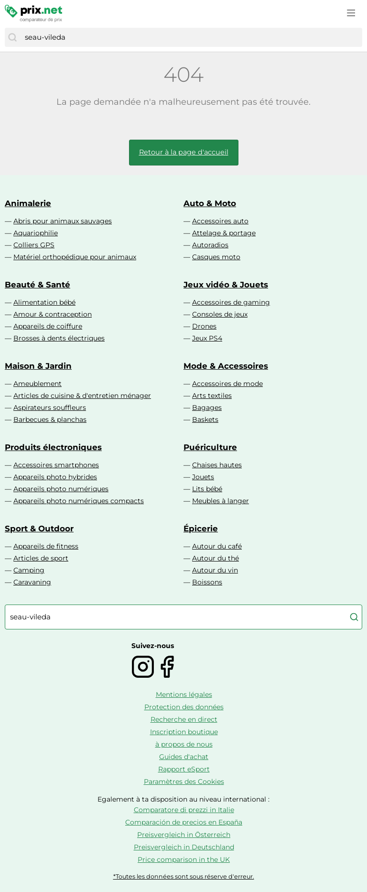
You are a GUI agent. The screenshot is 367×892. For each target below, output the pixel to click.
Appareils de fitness (45, 546)
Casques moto (216, 257)
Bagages (207, 407)
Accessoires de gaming (231, 302)
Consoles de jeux (220, 314)
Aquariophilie (35, 233)
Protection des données (184, 707)
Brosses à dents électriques (59, 338)
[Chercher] (12, 37)
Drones (204, 326)
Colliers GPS (33, 245)
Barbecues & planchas (49, 419)
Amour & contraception (52, 314)
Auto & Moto (210, 203)
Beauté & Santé (37, 284)
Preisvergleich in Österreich (183, 834)
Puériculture (210, 447)
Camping (28, 570)
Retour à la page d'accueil (183, 152)
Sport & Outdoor (39, 528)
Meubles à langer (220, 500)
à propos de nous (184, 744)
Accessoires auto (220, 221)
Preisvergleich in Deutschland (184, 847)
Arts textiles (212, 395)
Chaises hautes (217, 465)
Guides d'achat (183, 756)
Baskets (205, 419)
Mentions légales (184, 694)
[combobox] (191, 37)
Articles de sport (40, 558)
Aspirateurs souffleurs (49, 407)
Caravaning (32, 582)
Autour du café (217, 546)
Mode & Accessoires (226, 366)
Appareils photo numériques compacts (78, 500)
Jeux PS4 (207, 338)
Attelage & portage (224, 233)
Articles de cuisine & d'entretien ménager (82, 395)
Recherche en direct (184, 719)
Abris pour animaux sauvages (62, 221)
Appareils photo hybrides (55, 477)
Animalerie (28, 203)
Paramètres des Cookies (184, 781)
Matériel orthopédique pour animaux (74, 257)
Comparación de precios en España (183, 822)
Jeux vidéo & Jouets (226, 284)
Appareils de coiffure (47, 326)
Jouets (203, 477)
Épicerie (201, 528)
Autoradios (210, 245)
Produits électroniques (53, 447)
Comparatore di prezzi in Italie (184, 809)
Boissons (207, 582)
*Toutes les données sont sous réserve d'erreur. (183, 876)
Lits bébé (207, 489)
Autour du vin (215, 570)
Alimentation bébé (44, 302)
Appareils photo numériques (60, 489)
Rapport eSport (184, 769)
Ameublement (37, 383)
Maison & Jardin (38, 366)
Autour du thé (215, 558)
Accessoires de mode (227, 383)
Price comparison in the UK (184, 859)
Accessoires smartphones (56, 465)
